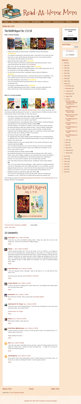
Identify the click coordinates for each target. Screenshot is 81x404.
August (68, 96)
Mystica (10, 318)
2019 (65, 81)
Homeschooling (58, 22)
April (67, 145)
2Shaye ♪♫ (11, 249)
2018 (65, 83)
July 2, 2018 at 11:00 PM (19, 318)
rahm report (12, 227)
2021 (65, 76)
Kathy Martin (11, 237)
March (67, 147)
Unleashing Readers (26, 178)
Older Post (55, 389)
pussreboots (11, 294)
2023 (65, 70)
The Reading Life (23, 22)
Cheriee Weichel (12, 283)
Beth (9, 343)
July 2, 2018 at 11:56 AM (25, 268)
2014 (65, 164)
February (68, 150)
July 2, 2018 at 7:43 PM (21, 294)
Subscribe (70, 39)
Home (6, 22)
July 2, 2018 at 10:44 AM (22, 237)
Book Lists (47, 22)
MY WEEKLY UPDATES (32, 276)
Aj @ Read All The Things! (15, 304)
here (27, 241)
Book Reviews (36, 22)
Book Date (50, 178)
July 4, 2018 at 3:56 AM (17, 343)
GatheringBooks (12, 356)
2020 (65, 78)
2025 (65, 65)
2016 (65, 158)
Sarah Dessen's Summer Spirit (69, 111)
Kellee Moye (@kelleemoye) (16, 328)
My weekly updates (38, 297)
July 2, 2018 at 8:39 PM (29, 304)
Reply (9, 244)
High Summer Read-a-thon (32, 110)
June (67, 140)
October (68, 91)
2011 (65, 172)
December (69, 86)
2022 (65, 73)
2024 (65, 68)
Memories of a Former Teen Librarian (71, 115)
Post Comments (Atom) (17, 392)
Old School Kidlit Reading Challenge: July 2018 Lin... (71, 102)
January (68, 153)
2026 (65, 63)
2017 (65, 156)
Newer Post (7, 389)
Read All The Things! (17, 311)
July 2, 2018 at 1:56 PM (24, 283)
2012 (65, 169)
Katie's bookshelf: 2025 (70, 51)
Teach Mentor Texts (38, 178)
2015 (65, 161)
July (67, 99)
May (67, 142)
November (69, 88)
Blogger (54, 401)
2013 (65, 166)
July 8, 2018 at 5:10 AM (24, 356)
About (13, 22)
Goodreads (32, 64)
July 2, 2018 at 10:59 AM (21, 249)
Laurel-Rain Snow (13, 268)
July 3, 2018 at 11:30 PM (31, 328)
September (69, 93)
